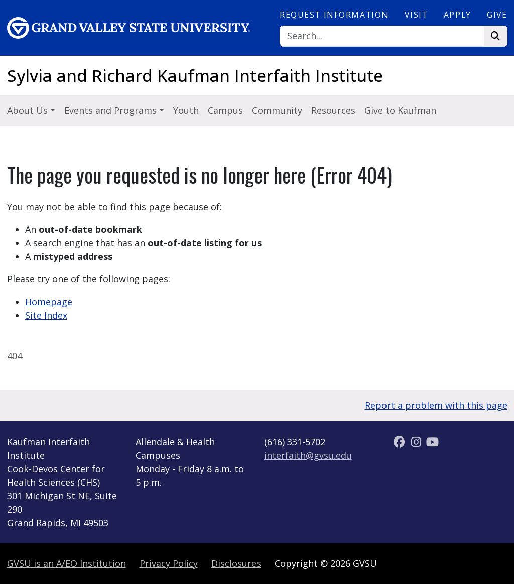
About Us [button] (28, 110)
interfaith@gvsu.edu (308, 455)
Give (497, 14)
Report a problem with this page (436, 405)
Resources (333, 110)
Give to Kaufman (400, 110)
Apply (457, 14)
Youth (186, 110)
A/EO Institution (66, 563)
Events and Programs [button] (111, 110)
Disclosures (236, 563)
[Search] (382, 36)
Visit (416, 14)
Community (277, 110)
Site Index (46, 315)
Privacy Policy (169, 563)
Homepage (48, 302)
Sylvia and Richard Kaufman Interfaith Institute (195, 75)
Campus (225, 110)
